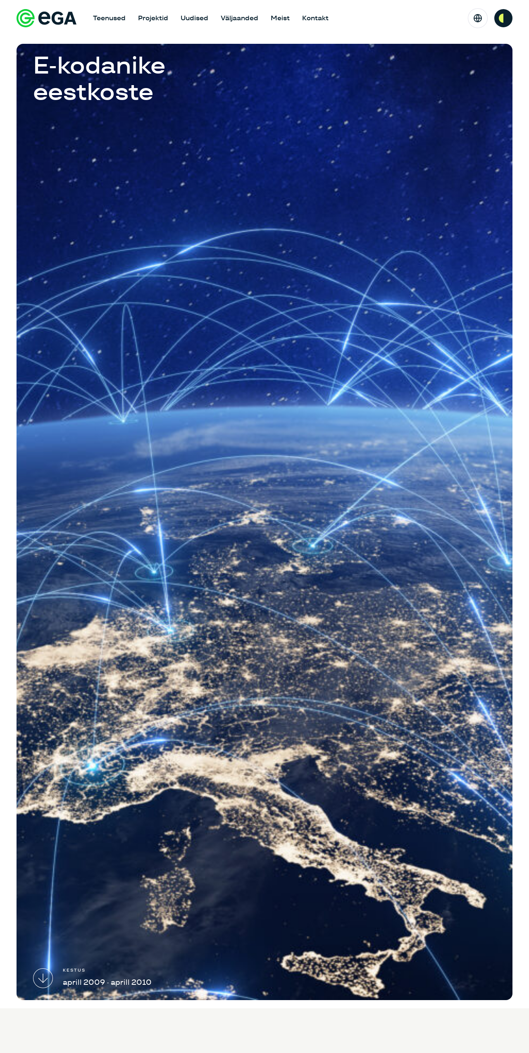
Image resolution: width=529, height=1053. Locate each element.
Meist (280, 18)
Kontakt (315, 18)
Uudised (194, 18)
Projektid (153, 18)
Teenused (109, 18)
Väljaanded (239, 18)
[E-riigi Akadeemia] (46, 18)
